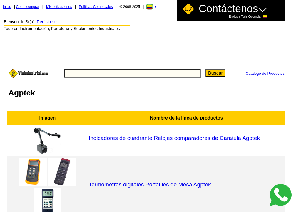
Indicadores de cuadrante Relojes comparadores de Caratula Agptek (174, 138)
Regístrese (47, 21)
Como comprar (27, 7)
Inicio (7, 7)
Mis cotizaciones (59, 7)
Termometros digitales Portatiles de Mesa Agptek (150, 184)
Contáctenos (233, 10)
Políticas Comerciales (96, 7)
